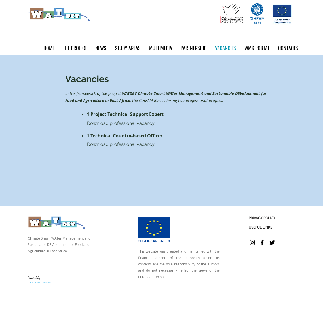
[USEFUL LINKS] (260, 227)
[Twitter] (272, 242)
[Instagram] (252, 242)
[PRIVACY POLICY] (262, 217)
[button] (101, 48)
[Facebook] (262, 242)
